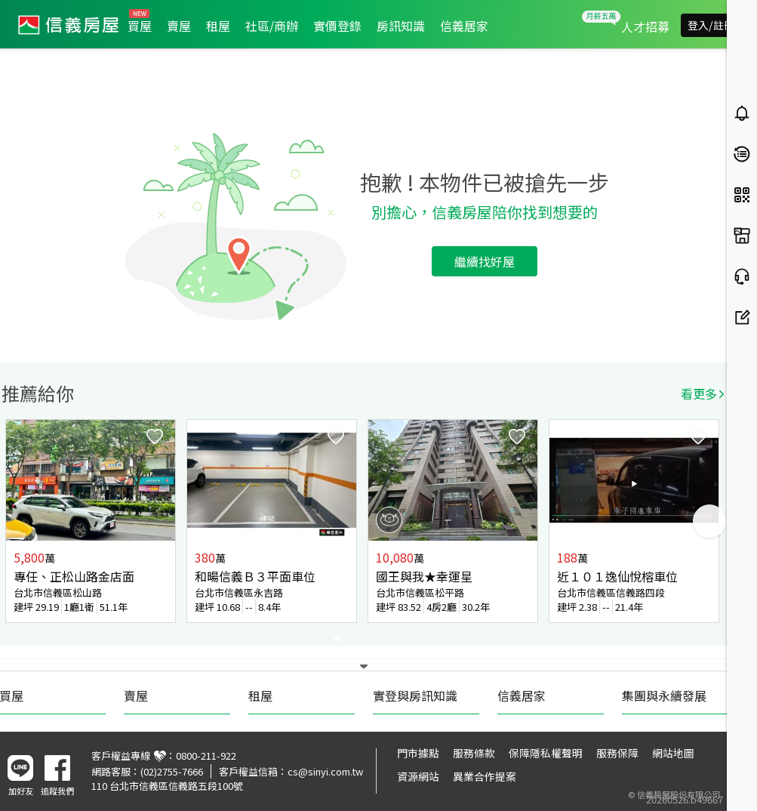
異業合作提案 (484, 776)
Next (709, 521)
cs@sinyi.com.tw (325, 771)
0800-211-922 (206, 755)
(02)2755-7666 (171, 771)
